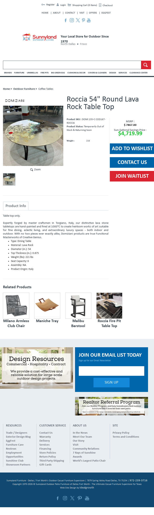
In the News (80, 432)
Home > (7, 89)
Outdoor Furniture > (25, 89)
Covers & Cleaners (97, 73)
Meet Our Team (82, 436)
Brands (8, 73)
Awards (77, 456)
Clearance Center (138, 73)
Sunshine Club (14, 460)
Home (45, 13)
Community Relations (86, 448)
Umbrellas (32, 73)
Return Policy (47, 456)
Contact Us (46, 432)
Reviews (11, 448)
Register (50, 4)
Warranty (45, 436)
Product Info (16, 206)
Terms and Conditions (126, 436)
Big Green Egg (58, 73)
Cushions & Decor (76, 73)
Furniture (19, 73)
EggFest (106, 13)
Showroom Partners (18, 464)
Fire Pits (45, 73)
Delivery (44, 440)
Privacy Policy (121, 432)
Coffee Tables (45, 89)
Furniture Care (15, 444)
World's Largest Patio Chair (89, 460)
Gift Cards (45, 464)
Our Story (78, 440)
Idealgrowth (87, 487)
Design (112, 73)
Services (123, 73)
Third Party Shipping (51, 460)
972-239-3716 (138, 480)
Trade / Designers (16, 432)
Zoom (37, 169)
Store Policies (47, 452)
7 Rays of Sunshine (84, 452)
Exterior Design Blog (18, 436)
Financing (45, 448)
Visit (81, 13)
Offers (93, 13)
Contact (70, 13)
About (56, 13)
